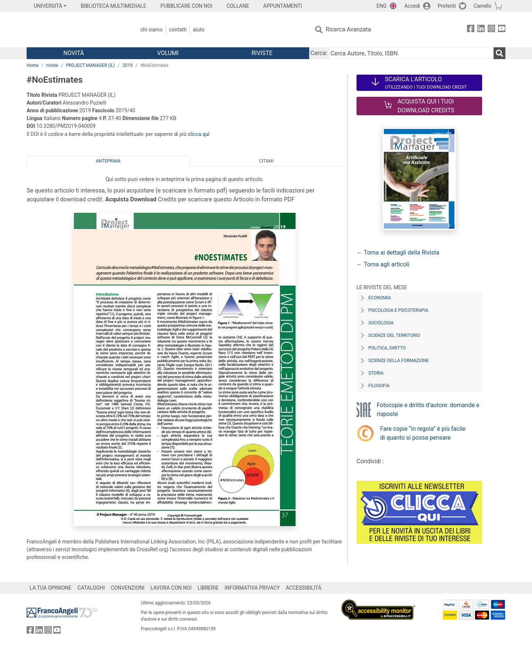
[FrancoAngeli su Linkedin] (481, 30)
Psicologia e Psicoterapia (398, 310)
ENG (381, 6)
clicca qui (198, 134)
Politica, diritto (387, 348)
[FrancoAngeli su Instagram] (491, 30)
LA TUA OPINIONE (51, 588)
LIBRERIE (208, 588)
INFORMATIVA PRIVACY (252, 588)
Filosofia (378, 385)
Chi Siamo (151, 30)
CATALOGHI (91, 588)
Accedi (412, 6)
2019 (128, 65)
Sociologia (380, 322)
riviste (52, 65)
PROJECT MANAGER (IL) (90, 65)
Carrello (482, 6)
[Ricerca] (499, 53)
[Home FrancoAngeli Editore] (76, 29)
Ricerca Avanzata (348, 29)
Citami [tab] (266, 161)
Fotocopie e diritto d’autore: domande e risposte (428, 409)
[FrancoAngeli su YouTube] (501, 30)
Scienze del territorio (394, 335)
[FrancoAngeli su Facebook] (470, 30)
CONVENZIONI (127, 588)
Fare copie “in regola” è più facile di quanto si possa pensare (423, 433)
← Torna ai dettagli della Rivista (398, 252)
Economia (379, 297)
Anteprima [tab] (108, 161)
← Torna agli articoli (383, 264)
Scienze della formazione (398, 360)
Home (32, 65)
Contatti (178, 30)
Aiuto (198, 30)
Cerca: (319, 53)
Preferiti (447, 6)
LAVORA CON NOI (171, 588)
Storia (375, 373)
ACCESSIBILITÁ (303, 588)
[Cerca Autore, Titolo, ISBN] (411, 53)
